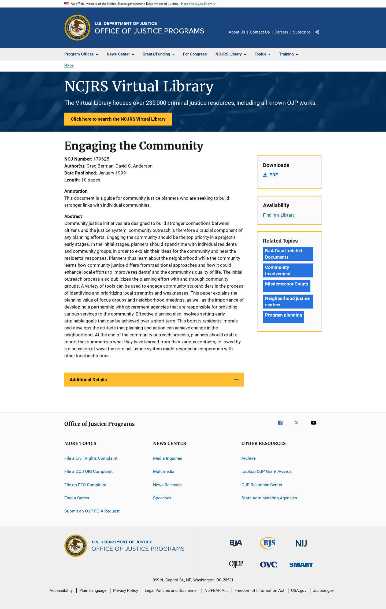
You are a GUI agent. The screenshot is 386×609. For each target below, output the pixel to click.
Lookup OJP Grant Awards (267, 471)
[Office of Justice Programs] (77, 27)
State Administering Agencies (269, 497)
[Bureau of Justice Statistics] (268, 550)
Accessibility (61, 590)
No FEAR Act (216, 590)
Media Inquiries (167, 458)
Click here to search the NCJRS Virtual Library (118, 119)
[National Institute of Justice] (301, 547)
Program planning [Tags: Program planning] (283, 315)
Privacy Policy (125, 590)
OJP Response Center (262, 484)
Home (68, 65)
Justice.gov (323, 590)
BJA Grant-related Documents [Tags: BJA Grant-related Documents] (283, 254)
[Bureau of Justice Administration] (236, 547)
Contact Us (260, 32)
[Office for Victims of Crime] (268, 568)
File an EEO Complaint (85, 484)
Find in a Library (279, 215)
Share (321, 36)
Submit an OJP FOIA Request (92, 511)
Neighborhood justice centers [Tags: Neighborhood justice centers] (287, 301)
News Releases (167, 484)
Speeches (162, 497)
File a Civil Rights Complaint (90, 458)
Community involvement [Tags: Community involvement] (278, 270)
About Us (237, 32)
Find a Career (76, 497)
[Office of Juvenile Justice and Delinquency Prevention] (236, 569)
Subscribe (302, 32)
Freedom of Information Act (259, 590)
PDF (273, 174)
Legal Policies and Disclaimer (171, 590)
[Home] (149, 28)
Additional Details (88, 379)
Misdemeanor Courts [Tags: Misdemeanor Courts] (286, 284)
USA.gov (298, 590)
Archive (248, 458)
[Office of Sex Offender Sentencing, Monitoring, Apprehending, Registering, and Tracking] (301, 568)
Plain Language (92, 590)
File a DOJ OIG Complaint (88, 471)
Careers (281, 32)
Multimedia (164, 471)
